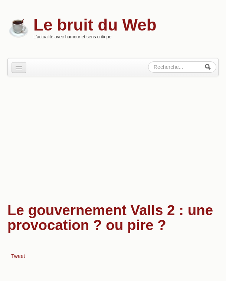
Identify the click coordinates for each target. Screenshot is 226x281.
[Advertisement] (113, 136)
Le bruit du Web (95, 25)
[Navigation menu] (19, 67)
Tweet (18, 256)
